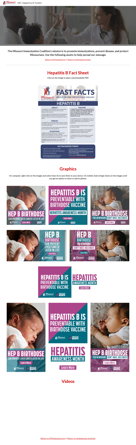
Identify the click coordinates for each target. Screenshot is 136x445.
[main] (68, 54)
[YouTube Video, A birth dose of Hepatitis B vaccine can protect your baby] (68, 411)
